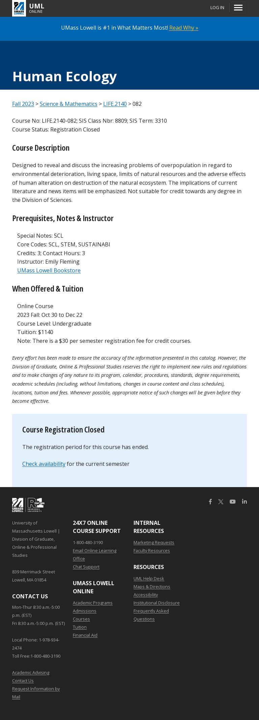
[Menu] (238, 7)
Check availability (43, 464)
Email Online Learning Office (94, 554)
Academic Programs (93, 603)
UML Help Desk (149, 578)
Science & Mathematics (68, 104)
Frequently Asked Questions (151, 615)
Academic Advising (30, 672)
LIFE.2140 (115, 104)
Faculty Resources (152, 550)
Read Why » (183, 27)
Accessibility (146, 595)
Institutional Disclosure (157, 603)
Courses (81, 619)
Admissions (84, 611)
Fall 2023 (23, 104)
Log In (217, 7)
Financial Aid (85, 635)
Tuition (80, 627)
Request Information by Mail (36, 693)
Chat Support (86, 567)
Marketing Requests (154, 542)
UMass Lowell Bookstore (49, 270)
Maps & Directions (152, 586)
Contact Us (23, 681)
